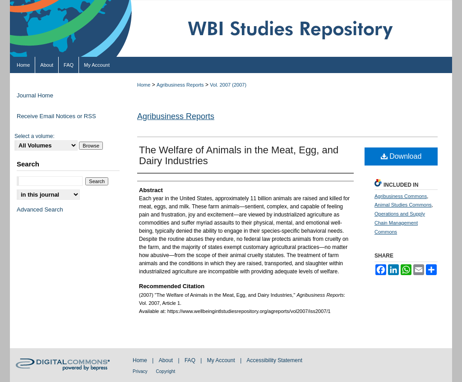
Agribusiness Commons (400, 196)
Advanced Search (40, 209)
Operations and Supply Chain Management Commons (399, 223)
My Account (221, 360)
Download (401, 156)
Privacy (141, 371)
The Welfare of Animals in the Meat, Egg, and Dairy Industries (238, 155)
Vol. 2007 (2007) (228, 84)
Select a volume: (34, 136)
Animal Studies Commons (403, 204)
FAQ (191, 360)
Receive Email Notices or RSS (56, 116)
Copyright (166, 371)
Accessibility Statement (274, 360)
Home (143, 84)
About (167, 360)
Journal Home (35, 95)
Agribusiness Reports (180, 84)
